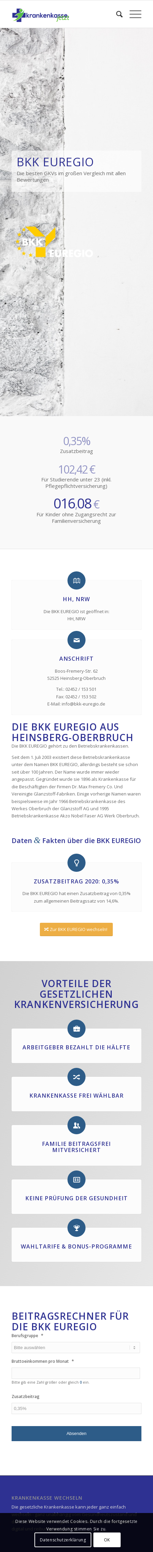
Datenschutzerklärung (63, 1540)
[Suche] (116, 14)
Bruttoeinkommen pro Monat (43, 1361)
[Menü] (132, 14)
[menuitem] (116, 14)
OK (107, 1540)
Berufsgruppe (27, 1335)
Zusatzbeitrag (26, 1396)
